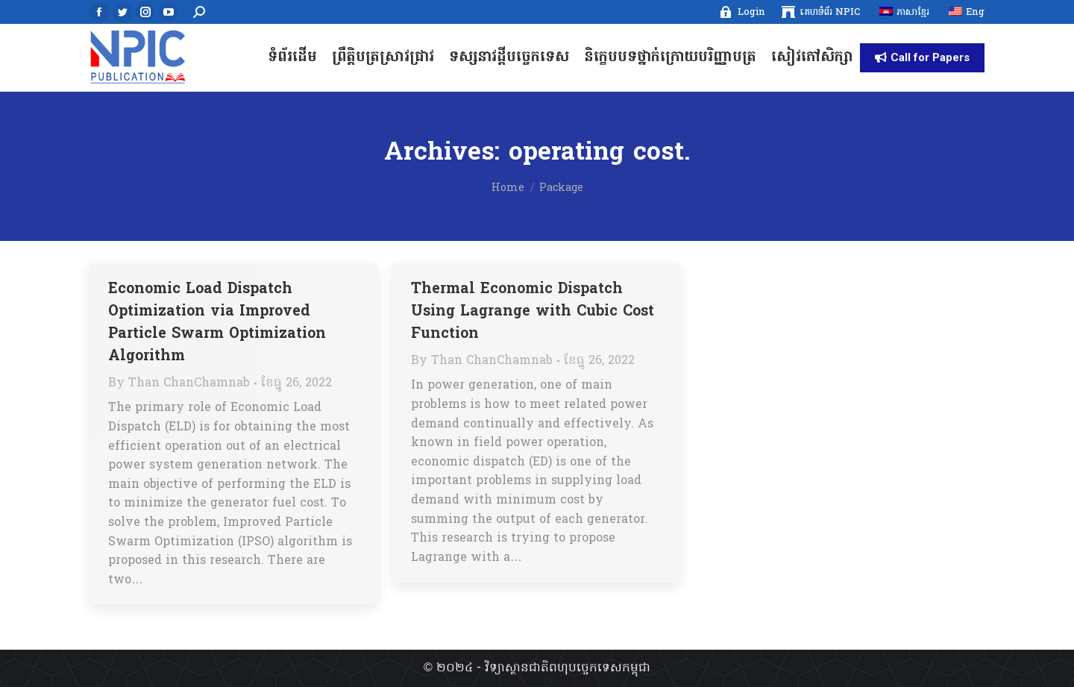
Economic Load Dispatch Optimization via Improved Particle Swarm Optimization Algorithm (217, 323)
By (179, 383)
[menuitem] (741, 12)
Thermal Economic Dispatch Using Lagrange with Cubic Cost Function (532, 311)
